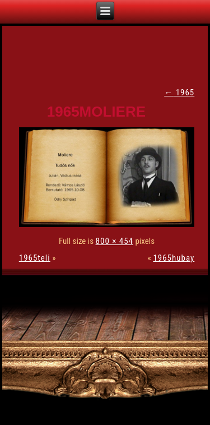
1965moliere (96, 111)
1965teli (34, 258)
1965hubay (173, 258)
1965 (179, 92)
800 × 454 (114, 241)
